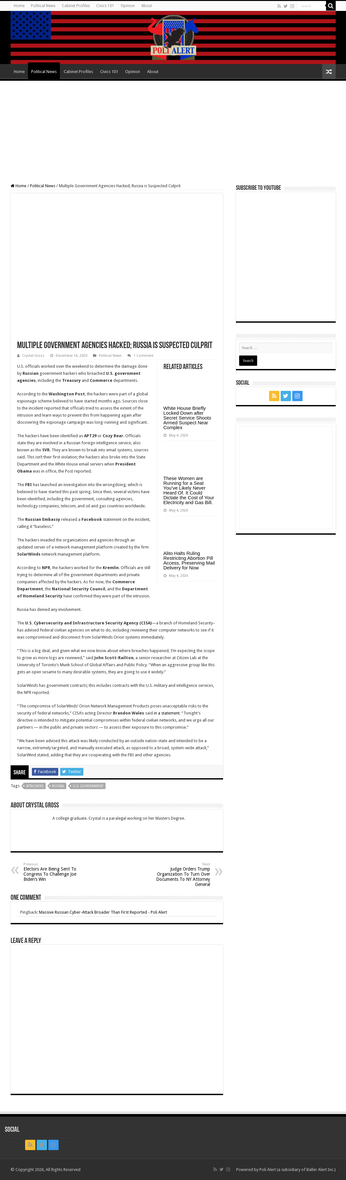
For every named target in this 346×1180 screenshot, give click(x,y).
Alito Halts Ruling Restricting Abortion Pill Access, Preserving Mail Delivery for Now (189, 560)
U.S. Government (88, 786)
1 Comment (144, 356)
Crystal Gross (33, 356)
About (146, 6)
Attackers (34, 786)
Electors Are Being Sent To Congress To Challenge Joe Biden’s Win (56, 872)
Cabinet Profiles (76, 6)
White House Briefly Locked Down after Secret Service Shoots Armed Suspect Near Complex (187, 417)
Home (19, 6)
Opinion (128, 6)
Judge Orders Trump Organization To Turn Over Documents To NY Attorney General (177, 874)
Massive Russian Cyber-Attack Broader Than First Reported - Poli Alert (103, 912)
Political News (43, 6)
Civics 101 (105, 6)
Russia (58, 786)
